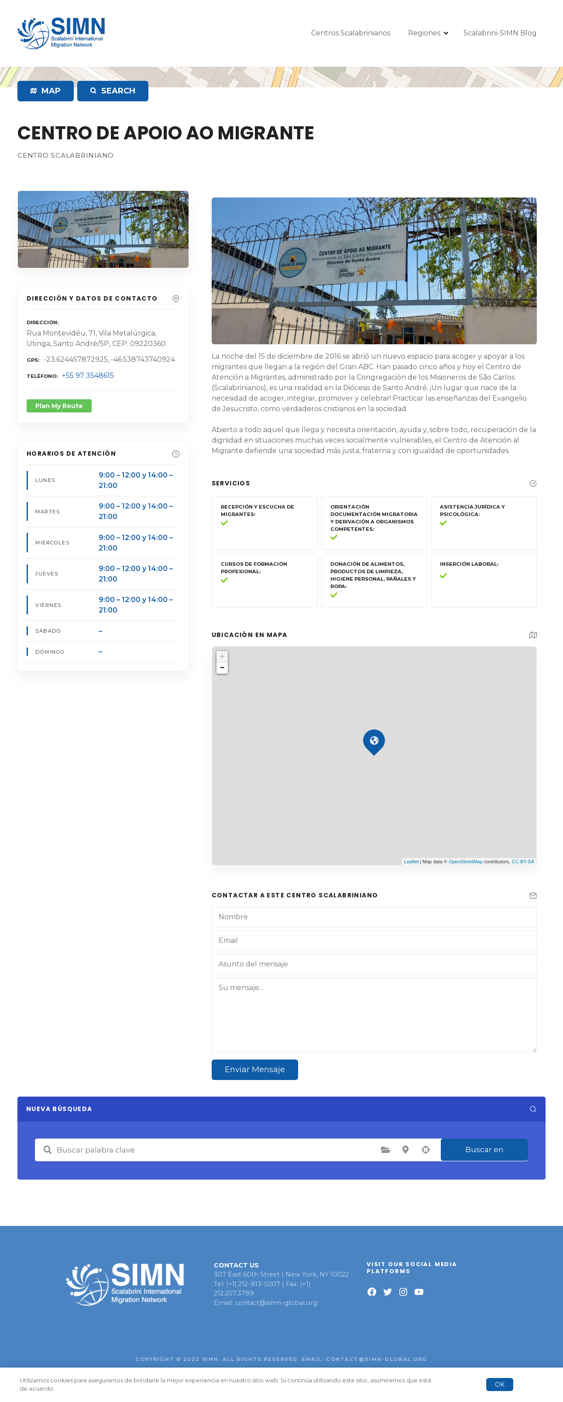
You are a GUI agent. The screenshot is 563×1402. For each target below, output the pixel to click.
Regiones (424, 33)
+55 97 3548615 (88, 375)
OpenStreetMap (466, 861)
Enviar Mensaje (255, 1069)
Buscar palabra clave (47, 1150)
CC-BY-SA (523, 861)
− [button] (222, 668)
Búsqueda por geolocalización (425, 1150)
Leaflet (411, 861)
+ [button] (222, 656)
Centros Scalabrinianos (350, 33)
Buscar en (484, 1149)
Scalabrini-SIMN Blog (500, 33)
